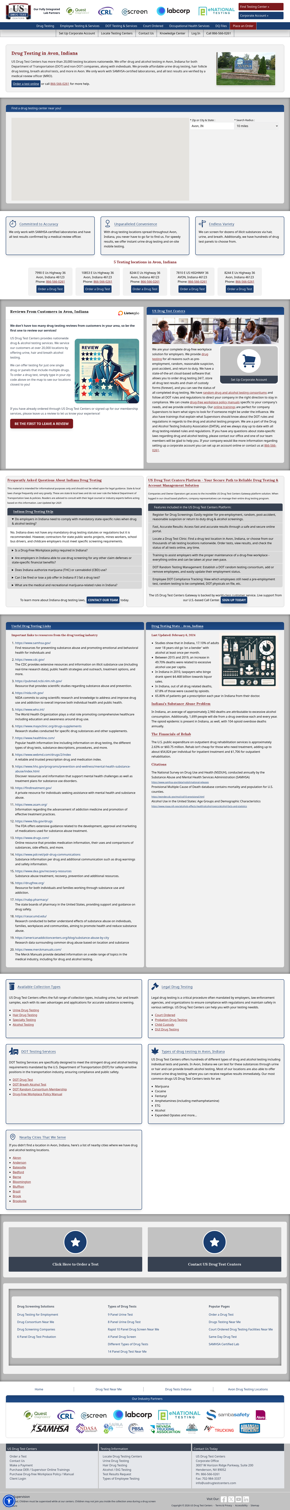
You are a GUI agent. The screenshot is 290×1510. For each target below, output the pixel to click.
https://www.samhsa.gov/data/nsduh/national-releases (180, 782)
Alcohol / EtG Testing (117, 1470)
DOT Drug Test (23, 1080)
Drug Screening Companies (36, 1329)
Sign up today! (234, 600)
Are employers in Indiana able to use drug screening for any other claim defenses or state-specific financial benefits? (72, 560)
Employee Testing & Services (80, 26)
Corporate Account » (254, 15)
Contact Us (146, 33)
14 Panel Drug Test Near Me (127, 1351)
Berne (17, 1177)
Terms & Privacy (223, 1505)
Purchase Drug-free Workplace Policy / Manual (42, 1474)
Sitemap (255, 1505)
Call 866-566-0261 (218, 33)
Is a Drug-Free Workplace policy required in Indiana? (51, 550)
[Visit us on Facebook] (224, 1499)
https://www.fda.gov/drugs (34, 821)
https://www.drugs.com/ (32, 838)
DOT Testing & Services (121, 26)
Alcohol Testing (23, 1025)
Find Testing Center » (254, 7)
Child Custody (164, 1025)
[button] (9, 1501)
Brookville (19, 1201)
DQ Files (221, 26)
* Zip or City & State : (202, 120)
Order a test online (26, 84)
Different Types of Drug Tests (128, 1344)
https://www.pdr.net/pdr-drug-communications (47, 854)
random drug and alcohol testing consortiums (235, 393)
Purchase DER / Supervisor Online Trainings (40, 1470)
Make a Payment (21, 1465)
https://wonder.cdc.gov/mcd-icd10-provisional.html (177, 796)
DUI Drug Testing (167, 1029)
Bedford (18, 1172)
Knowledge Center (172, 33)
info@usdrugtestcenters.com (216, 1483)
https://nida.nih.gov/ (29, 693)
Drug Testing (45, 26)
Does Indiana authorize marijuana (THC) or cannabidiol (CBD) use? (61, 570)
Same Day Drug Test (223, 1337)
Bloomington (22, 1182)
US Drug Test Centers (201, 1505)
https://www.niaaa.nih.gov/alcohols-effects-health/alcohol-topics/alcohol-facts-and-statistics (199, 806)
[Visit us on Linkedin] (246, 1499)
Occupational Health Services (189, 26)
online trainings (224, 407)
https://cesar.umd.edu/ (31, 916)
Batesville (19, 1167)
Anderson (19, 1163)
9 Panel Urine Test (120, 1315)
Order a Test (18, 1456)
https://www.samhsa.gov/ (33, 643)
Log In (195, 33)
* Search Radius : (244, 120)
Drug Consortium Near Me (35, 1322)
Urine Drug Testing (26, 1010)
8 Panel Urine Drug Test (124, 1322)
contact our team (103, 600)
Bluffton (18, 1187)
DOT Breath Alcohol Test (29, 1084)
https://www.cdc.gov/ (30, 660)
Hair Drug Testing (25, 1015)
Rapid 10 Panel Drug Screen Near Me (133, 1329)
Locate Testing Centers (117, 33)
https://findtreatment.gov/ (33, 788)
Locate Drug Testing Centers (122, 1456)
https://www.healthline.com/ (35, 738)
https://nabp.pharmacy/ (31, 900)
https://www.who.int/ (30, 709)
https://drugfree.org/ (29, 883)
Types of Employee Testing (121, 1479)
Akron (17, 1158)
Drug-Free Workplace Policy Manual (37, 1094)
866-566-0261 (59, 84)
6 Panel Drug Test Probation (36, 1337)
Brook (17, 1196)
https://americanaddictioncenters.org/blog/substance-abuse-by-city (62, 938)
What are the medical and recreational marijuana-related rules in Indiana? (66, 585)
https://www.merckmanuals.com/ (38, 949)
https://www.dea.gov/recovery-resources (43, 871)
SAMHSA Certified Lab (224, 1344)
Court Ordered (153, 26)
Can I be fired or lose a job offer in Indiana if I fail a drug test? (57, 577)
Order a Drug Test (50, 289)
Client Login (18, 1479)
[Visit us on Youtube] (239, 1499)
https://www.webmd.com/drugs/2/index (43, 755)
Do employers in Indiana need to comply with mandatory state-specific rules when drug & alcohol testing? (74, 521)
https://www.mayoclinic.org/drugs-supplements (48, 726)
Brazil (16, 1191)
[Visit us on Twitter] (231, 1499)
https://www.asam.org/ (31, 805)
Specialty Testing (24, 1020)
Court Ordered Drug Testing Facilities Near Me (241, 1329)
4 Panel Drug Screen (122, 1337)
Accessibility (241, 1505)
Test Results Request (117, 1474)
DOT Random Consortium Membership (40, 1089)
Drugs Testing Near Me (225, 1322)
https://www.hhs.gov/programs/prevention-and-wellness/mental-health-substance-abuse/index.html (73, 768)
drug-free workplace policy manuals (215, 402)
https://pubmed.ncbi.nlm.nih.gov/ (38, 681)
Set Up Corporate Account (77, 33)
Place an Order (243, 26)
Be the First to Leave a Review (42, 423)
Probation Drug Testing (171, 1020)
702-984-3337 (211, 1479)
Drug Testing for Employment (37, 1315)
